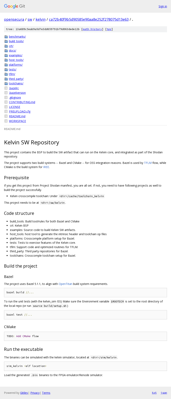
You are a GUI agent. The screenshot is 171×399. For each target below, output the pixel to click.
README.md (17, 116)
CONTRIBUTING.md (22, 102)
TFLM (148, 163)
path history (92, 29)
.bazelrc (14, 88)
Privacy (35, 393)
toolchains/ (16, 83)
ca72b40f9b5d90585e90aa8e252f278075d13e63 (89, 19)
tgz (109, 29)
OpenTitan (65, 284)
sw (30, 19)
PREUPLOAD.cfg (19, 111)
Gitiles (24, 393)
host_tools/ (16, 60)
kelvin (41, 19)
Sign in (163, 6)
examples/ (15, 55)
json (164, 392)
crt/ (11, 46)
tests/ (12, 69)
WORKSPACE (17, 121)
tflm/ (12, 74)
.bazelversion (17, 93)
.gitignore (15, 97)
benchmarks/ (17, 36)
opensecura (14, 19)
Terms (46, 393)
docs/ (12, 50)
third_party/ (16, 79)
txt (154, 392)
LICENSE (14, 107)
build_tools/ (16, 41)
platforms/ (16, 64)
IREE (46, 167)
